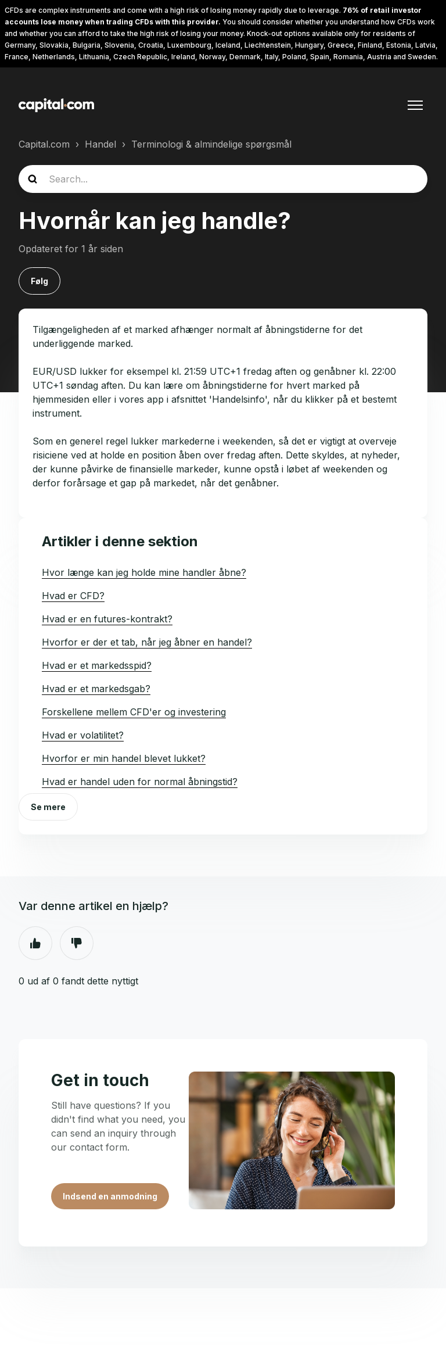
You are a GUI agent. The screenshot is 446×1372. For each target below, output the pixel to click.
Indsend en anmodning (110, 1196)
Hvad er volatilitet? (83, 735)
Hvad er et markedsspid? (97, 665)
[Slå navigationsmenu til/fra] (415, 105)
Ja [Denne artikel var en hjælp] (35, 943)
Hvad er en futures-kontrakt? (107, 619)
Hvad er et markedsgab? (96, 688)
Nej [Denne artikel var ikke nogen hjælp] (76, 943)
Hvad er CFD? (73, 595)
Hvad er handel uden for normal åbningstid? (140, 781)
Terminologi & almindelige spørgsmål (211, 144)
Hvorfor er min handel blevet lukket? (124, 758)
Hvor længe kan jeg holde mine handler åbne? (144, 572)
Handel (100, 144)
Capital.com (44, 144)
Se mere (48, 807)
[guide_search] (223, 179)
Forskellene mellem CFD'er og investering (134, 712)
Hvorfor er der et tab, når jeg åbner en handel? (147, 642)
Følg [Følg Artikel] (39, 281)
